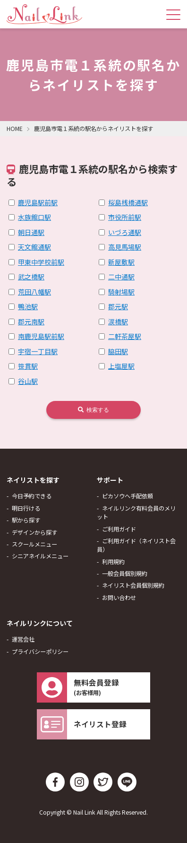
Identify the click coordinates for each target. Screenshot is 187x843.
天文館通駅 (34, 247)
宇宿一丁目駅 (38, 351)
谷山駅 (28, 381)
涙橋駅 (118, 321)
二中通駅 (121, 276)
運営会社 (23, 639)
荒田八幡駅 (34, 291)
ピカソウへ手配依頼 (127, 496)
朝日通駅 (31, 232)
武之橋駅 (31, 276)
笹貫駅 (28, 366)
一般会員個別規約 (124, 573)
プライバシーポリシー (40, 651)
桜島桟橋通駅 (128, 202)
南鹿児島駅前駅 (41, 336)
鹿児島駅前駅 (38, 202)
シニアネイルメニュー (40, 556)
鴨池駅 (28, 306)
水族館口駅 (34, 217)
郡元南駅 (31, 321)
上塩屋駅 (121, 366)
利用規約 (113, 561)
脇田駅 (118, 351)
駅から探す (26, 520)
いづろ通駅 (124, 232)
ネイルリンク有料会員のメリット (136, 512)
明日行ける (26, 508)
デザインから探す (34, 532)
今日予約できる (31, 496)
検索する (93, 410)
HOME (15, 128)
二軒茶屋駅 (124, 336)
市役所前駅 (124, 217)
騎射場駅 (121, 291)
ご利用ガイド (119, 529)
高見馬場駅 (124, 247)
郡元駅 (118, 306)
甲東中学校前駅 (41, 262)
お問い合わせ (119, 597)
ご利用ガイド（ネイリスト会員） (136, 545)
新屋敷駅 (121, 262)
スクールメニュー (34, 544)
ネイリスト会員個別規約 (133, 585)
